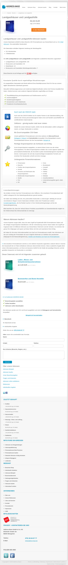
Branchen (14, 13)
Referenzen (6, 384)
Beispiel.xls (46, 140)
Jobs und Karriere (10, 500)
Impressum (8, 508)
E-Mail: (5, 343)
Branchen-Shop (9, 467)
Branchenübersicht (10, 475)
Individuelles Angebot (9, 387)
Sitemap (42, 562)
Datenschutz (50, 564)
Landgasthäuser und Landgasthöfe (25, 13)
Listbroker (8, 461)
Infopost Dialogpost (10, 458)
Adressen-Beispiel (8, 369)
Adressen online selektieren (11, 381)
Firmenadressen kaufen (11, 452)
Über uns (7, 495)
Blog (50, 7)
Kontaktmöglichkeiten (10, 203)
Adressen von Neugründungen (13, 444)
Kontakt (55, 7)
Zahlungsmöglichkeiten (11, 478)
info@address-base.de (31, 541)
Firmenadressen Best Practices (13, 450)
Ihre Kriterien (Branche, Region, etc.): (15, 349)
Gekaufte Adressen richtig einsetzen (15, 455)
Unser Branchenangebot (10, 375)
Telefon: (36, 343)
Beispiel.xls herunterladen (34, 315)
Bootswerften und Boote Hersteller (31, 279)
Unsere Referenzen (10, 498)
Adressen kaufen (42, 7)
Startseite (9, 13)
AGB (6, 511)
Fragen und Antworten (9, 378)
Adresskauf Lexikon (10, 486)
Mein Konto (63, 7)
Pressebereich (9, 506)
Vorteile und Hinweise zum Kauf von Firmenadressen (44, 236)
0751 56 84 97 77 (31, 538)
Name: (5, 337)
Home (23, 7)
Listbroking (35, 562)
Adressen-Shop (32, 7)
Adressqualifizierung (11, 447)
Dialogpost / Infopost (20, 138)
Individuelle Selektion (11, 470)
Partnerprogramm (60, 564)
